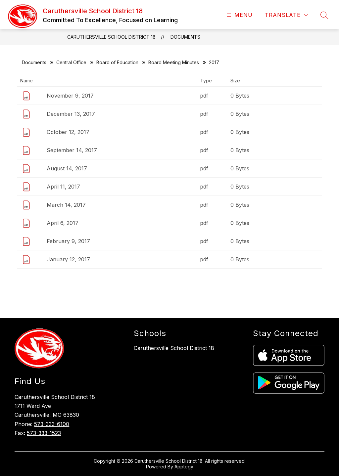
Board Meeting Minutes (173, 62)
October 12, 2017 (68, 132)
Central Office (71, 62)
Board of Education (117, 62)
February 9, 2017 (68, 241)
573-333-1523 (44, 433)
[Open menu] (239, 15)
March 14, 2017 (66, 204)
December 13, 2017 (71, 113)
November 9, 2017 (70, 95)
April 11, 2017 (63, 186)
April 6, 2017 (62, 223)
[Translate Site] (286, 15)
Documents (185, 37)
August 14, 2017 (67, 168)
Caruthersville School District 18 (111, 37)
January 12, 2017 (68, 259)
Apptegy (183, 466)
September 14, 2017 (72, 150)
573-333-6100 (51, 424)
